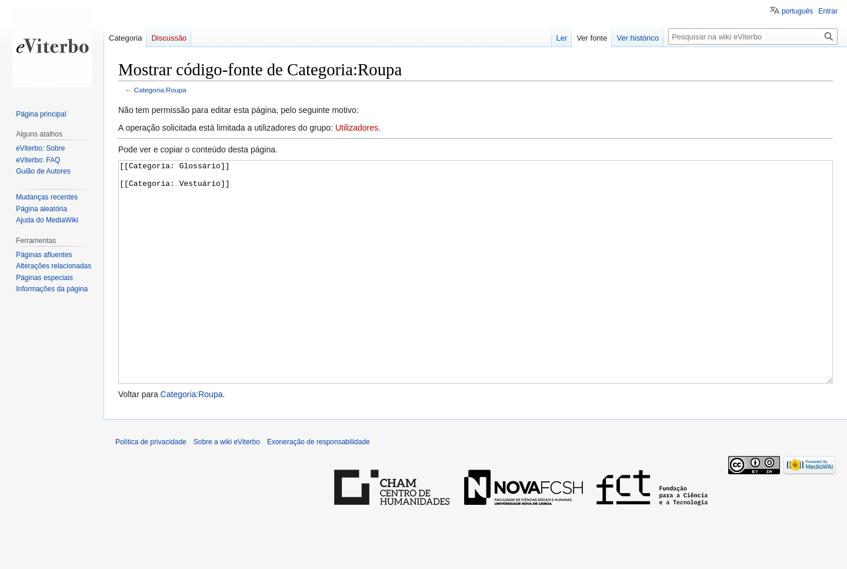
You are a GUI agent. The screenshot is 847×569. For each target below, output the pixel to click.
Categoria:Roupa (160, 90)
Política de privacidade (150, 486)
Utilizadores (356, 127)
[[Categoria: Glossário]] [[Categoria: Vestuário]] (475, 294)
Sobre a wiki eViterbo (227, 486)
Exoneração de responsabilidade (318, 486)
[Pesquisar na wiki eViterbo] (753, 36)
